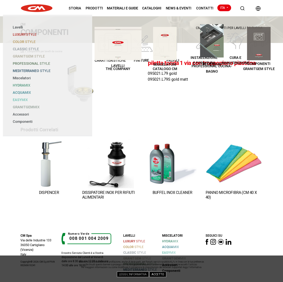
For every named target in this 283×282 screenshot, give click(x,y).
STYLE (134, 241)
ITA (223, 8)
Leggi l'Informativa (133, 274)
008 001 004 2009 (89, 238)
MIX (170, 241)
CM (198, 28)
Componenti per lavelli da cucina (235, 28)
